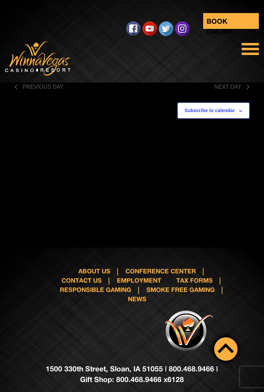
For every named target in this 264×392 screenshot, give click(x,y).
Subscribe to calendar (210, 110)
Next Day (232, 87)
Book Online (220, 23)
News (137, 299)
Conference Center (160, 271)
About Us (94, 271)
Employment (139, 280)
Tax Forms (194, 280)
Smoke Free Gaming (180, 289)
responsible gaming (95, 289)
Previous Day (39, 87)
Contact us (82, 280)
